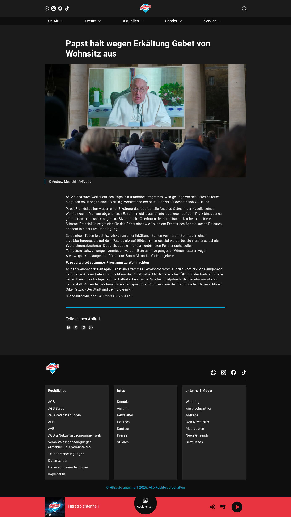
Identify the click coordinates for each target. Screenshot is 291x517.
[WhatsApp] (47, 8)
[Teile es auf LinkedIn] (83, 327)
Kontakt (123, 402)
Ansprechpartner (198, 408)
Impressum (56, 474)
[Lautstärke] (212, 507)
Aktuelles (134, 21)
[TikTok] (67, 8)
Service (213, 21)
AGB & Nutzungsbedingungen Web (74, 435)
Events (93, 21)
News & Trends (197, 435)
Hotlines (123, 422)
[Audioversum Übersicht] (145, 503)
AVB (51, 429)
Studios (123, 442)
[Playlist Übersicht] (222, 507)
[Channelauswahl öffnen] (244, 8)
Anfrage (192, 415)
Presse (122, 435)
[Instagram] (53, 8)
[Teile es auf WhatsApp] (90, 327)
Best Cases (194, 442)
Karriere (123, 429)
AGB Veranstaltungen (64, 415)
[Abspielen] (237, 507)
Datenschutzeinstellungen (68, 467)
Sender (174, 21)
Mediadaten (195, 429)
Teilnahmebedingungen (66, 454)
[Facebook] (60, 8)
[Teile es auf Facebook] (68, 327)
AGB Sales (56, 408)
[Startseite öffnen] (145, 8)
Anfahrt (122, 408)
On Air (56, 21)
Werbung (192, 402)
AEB (51, 422)
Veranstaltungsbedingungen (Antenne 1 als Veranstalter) (70, 444)
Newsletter (125, 415)
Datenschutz (57, 461)
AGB (51, 402)
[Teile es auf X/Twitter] (75, 327)
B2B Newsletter (197, 422)
